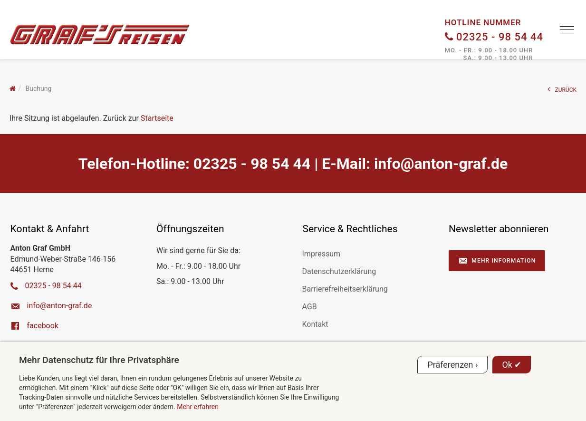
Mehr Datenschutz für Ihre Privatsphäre (99, 359)
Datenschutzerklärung (339, 271)
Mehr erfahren (198, 407)
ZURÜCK (562, 89)
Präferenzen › (452, 365)
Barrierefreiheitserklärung (345, 289)
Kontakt (315, 324)
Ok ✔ (511, 365)
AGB (309, 306)
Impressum (321, 253)
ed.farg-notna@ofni (441, 164)
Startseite (157, 118)
